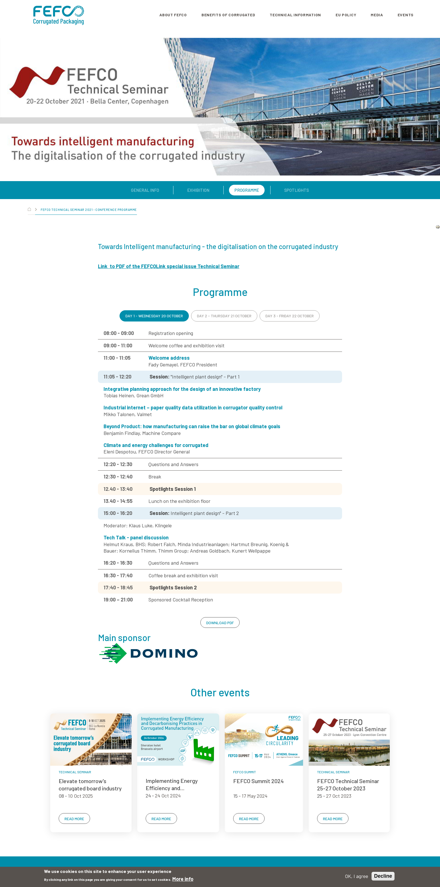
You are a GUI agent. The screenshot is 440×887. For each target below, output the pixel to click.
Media (377, 14)
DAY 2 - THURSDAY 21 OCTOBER (224, 315)
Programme (247, 190)
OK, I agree (356, 876)
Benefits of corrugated (228, 14)
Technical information (295, 14)
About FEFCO (173, 14)
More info (182, 879)
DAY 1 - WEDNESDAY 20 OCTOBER (154, 315)
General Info (145, 190)
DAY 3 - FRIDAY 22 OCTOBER (289, 315)
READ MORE (74, 818)
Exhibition (198, 190)
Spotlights (296, 190)
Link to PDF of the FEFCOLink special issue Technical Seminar (168, 266)
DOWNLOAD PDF (220, 622)
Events (406, 14)
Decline (383, 876)
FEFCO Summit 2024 (258, 780)
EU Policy (346, 14)
